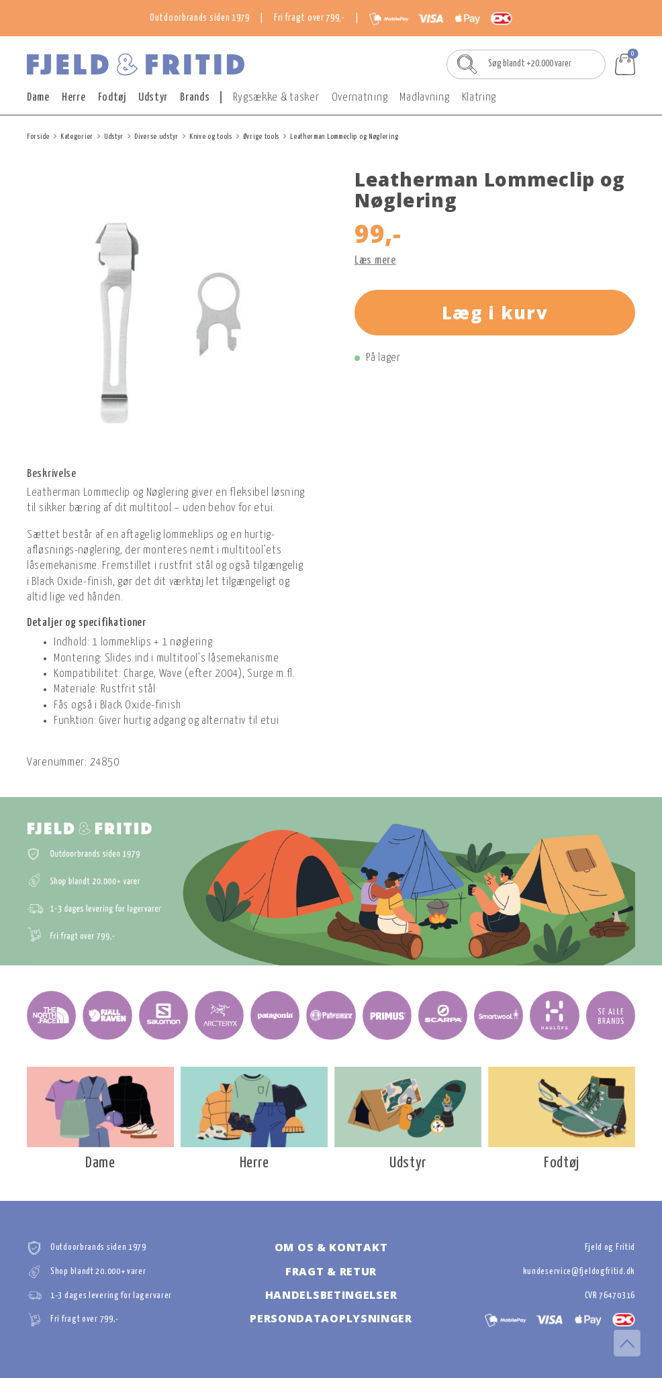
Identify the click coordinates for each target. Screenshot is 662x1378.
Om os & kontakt (331, 1247)
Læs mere (375, 260)
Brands (194, 97)
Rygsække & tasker (276, 97)
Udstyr (153, 97)
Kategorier (76, 136)
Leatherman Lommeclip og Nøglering (344, 136)
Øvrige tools (261, 136)
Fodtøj (112, 97)
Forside (38, 136)
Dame (38, 97)
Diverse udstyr (156, 136)
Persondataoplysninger (331, 1318)
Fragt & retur (331, 1271)
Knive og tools (210, 136)
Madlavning (424, 97)
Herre (74, 97)
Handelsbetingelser (331, 1294)
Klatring (479, 97)
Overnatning (360, 97)
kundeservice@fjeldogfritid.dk (579, 1271)
